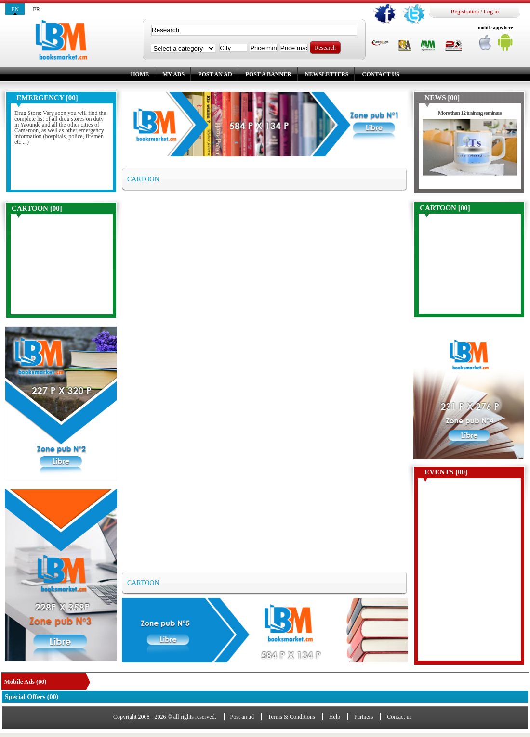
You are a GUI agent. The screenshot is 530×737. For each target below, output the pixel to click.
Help (334, 716)
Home (140, 74)
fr (36, 9)
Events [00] (445, 472)
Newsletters (327, 74)
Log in (491, 11)
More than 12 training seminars (470, 113)
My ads (173, 74)
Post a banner (269, 74)
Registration (465, 11)
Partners (363, 716)
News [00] (442, 98)
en (15, 9)
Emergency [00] (47, 98)
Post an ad (215, 74)
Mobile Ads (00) (25, 681)
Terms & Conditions (291, 716)
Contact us (380, 74)
